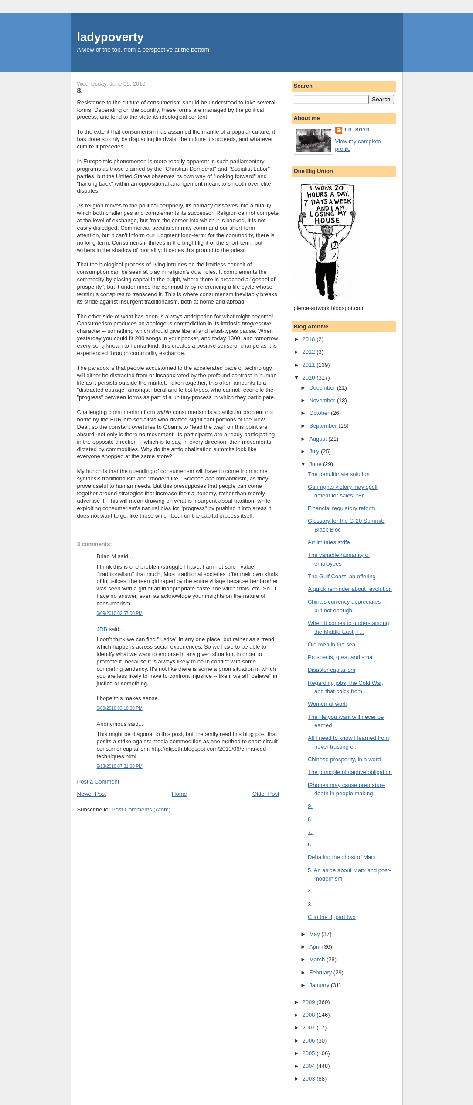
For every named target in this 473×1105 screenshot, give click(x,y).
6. (310, 844)
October (320, 413)
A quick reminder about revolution (350, 589)
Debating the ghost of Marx (342, 857)
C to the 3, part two (332, 917)
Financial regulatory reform (341, 508)
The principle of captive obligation (350, 772)
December (323, 387)
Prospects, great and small (341, 657)
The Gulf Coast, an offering (342, 576)
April (315, 946)
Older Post (265, 794)
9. (310, 806)
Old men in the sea (331, 644)
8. (80, 90)
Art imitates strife (329, 542)
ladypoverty (110, 37)
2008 (310, 1015)
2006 (310, 1040)
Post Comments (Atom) (141, 809)
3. (310, 904)
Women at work (327, 704)
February (321, 972)
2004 (310, 1066)
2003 (310, 1078)
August (318, 438)
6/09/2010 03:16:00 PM (120, 708)
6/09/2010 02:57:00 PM (120, 613)
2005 (310, 1053)
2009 (310, 1002)
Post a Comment (98, 781)
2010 (310, 377)
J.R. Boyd (357, 130)
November (323, 400)
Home (179, 794)
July (315, 451)
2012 (310, 352)
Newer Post (91, 794)
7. (310, 832)
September (323, 425)
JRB (102, 629)
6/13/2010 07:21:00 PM (120, 766)
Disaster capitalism (331, 669)
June (316, 464)
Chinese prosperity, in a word (344, 759)
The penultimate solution (339, 474)
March (318, 959)
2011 (310, 365)
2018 (310, 339)
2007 (310, 1027)
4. (310, 891)
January (320, 985)
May (315, 934)
